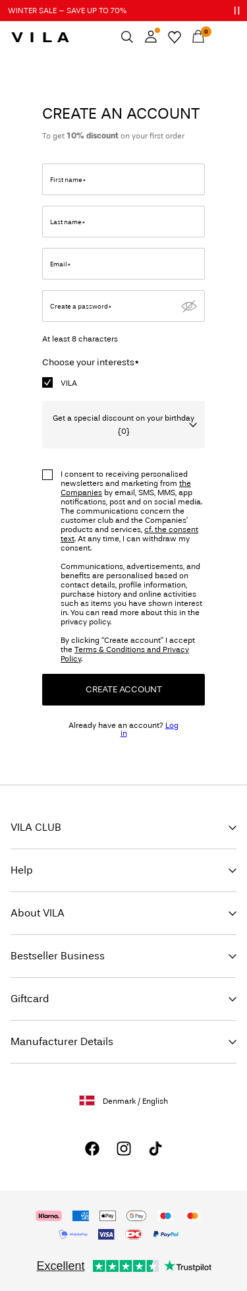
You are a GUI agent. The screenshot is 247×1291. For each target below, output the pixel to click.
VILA (69, 383)
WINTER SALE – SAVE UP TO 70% (67, 10)
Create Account (124, 689)
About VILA (38, 913)
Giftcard (30, 998)
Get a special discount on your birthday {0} (123, 424)
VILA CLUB (36, 827)
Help (22, 870)
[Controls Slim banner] (236, 10)
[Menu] (222, 37)
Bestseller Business (58, 955)
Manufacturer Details (62, 1041)
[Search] (127, 37)
